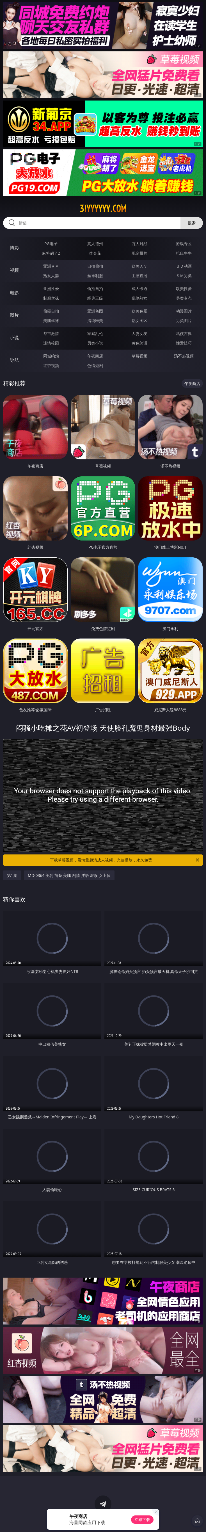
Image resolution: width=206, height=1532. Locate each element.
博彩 (14, 248)
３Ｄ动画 (184, 266)
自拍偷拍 (95, 266)
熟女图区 (139, 320)
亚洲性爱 (51, 288)
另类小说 (95, 343)
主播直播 (139, 275)
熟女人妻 (51, 275)
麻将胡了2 (51, 253)
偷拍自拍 (95, 288)
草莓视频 (139, 356)
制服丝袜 (51, 298)
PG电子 (51, 243)
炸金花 (95, 253)
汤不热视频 (184, 356)
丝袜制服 (95, 275)
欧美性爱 (184, 288)
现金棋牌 (139, 253)
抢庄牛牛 (184, 253)
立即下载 (142, 1519)
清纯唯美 (95, 320)
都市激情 (51, 333)
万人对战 (139, 243)
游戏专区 (184, 243)
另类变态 (184, 298)
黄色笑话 (139, 343)
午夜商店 (95, 356)
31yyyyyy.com (103, 208)
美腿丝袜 (51, 320)
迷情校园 (51, 343)
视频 (14, 270)
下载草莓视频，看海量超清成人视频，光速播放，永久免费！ (125, 860)
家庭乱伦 (95, 333)
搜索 (192, 222)
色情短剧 (95, 365)
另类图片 (184, 320)
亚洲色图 (95, 311)
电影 (14, 292)
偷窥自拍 (51, 311)
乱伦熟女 (139, 298)
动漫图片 (184, 311)
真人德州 (95, 243)
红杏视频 (51, 365)
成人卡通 (139, 288)
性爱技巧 (184, 343)
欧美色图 (139, 311)
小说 (14, 337)
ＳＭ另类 (184, 275)
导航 (14, 360)
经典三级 (95, 298)
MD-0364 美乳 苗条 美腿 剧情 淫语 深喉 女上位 (69, 875)
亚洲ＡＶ (51, 266)
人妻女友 (139, 333)
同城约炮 (51, 356)
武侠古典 (184, 333)
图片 (14, 315)
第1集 (12, 875)
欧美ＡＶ (139, 266)
